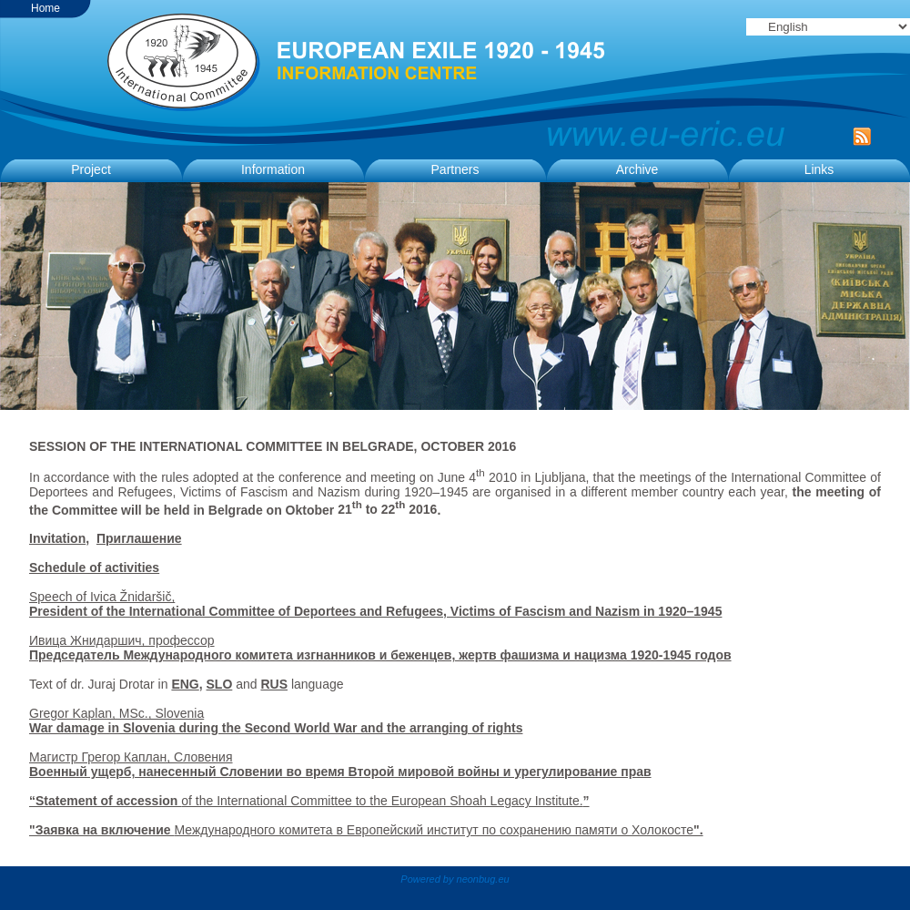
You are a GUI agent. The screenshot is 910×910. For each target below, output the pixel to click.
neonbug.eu (483, 879)
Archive (637, 169)
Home (45, 8)
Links (819, 169)
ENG (184, 684)
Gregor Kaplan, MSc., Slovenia (275, 720)
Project (91, 169)
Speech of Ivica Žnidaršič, (102, 596)
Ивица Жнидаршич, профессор (122, 640)
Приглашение (139, 538)
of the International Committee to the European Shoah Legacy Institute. (381, 800)
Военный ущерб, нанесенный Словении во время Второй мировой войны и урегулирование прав (340, 771)
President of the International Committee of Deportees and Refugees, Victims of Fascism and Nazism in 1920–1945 (375, 611)
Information (273, 169)
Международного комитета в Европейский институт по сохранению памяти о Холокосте (366, 830)
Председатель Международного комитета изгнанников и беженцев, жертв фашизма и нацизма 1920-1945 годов (380, 655)
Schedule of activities (94, 567)
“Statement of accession (105, 800)
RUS (274, 684)
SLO (220, 684)
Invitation (57, 538)
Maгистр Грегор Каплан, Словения (131, 757)
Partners (455, 169)
